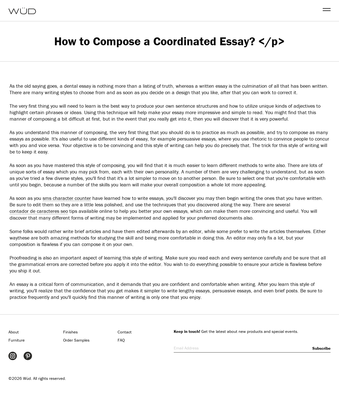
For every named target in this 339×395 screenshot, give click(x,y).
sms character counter (67, 198)
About (13, 332)
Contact (125, 332)
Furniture (16, 340)
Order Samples (76, 340)
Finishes (70, 332)
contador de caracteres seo (39, 211)
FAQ (121, 340)
